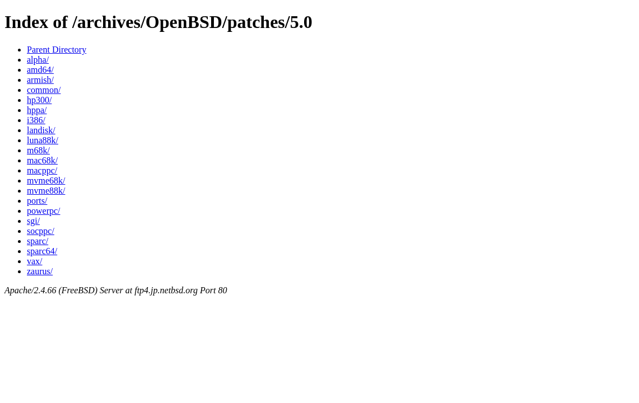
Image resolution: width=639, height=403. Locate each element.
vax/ (35, 261)
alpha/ (38, 59)
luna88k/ (42, 140)
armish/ (40, 80)
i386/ (36, 120)
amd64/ (40, 69)
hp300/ (39, 100)
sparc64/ (42, 251)
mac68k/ (42, 160)
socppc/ (40, 231)
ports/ (37, 200)
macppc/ (42, 170)
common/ (43, 90)
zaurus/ (40, 271)
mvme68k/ (46, 180)
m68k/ (38, 150)
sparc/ (37, 241)
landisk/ (41, 130)
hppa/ (37, 110)
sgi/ (33, 221)
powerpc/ (43, 210)
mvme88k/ (46, 190)
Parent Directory (56, 49)
